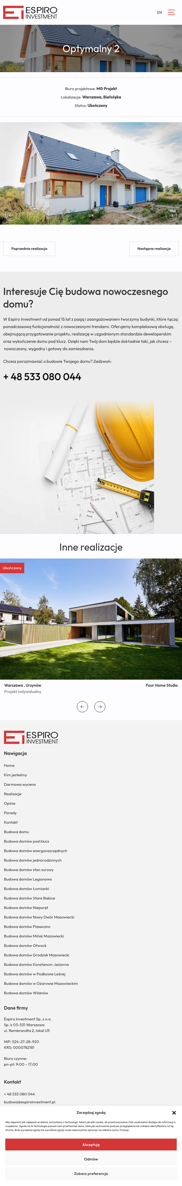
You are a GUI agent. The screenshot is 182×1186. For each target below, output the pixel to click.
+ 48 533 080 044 (42, 376)
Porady (10, 812)
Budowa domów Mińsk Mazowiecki (34, 935)
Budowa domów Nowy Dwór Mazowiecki (39, 917)
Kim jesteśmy (15, 774)
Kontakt (11, 822)
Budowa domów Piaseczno (27, 926)
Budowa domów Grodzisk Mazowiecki (36, 954)
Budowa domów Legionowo (28, 879)
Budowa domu (16, 831)
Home (9, 765)
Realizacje (13, 793)
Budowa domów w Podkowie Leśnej (34, 973)
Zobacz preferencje (91, 1173)
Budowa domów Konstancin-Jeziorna (36, 964)
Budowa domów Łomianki (26, 888)
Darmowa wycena (20, 784)
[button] (174, 1112)
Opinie (10, 803)
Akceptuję (91, 1144)
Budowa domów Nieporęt (26, 907)
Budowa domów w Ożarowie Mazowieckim (41, 983)
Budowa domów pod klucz (26, 841)
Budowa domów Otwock (25, 945)
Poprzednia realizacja (29, 248)
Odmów (91, 1159)
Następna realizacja (154, 248)
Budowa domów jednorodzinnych (33, 860)
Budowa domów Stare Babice (29, 898)
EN (159, 12)
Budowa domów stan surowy (28, 869)
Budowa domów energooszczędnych (35, 850)
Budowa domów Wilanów (26, 992)
